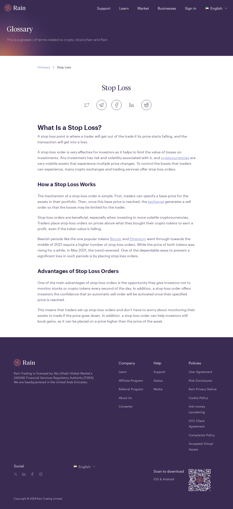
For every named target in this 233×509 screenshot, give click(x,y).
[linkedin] (131, 105)
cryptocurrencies (175, 158)
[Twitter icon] (15, 474)
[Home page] (15, 7)
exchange (156, 201)
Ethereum (138, 239)
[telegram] (101, 105)
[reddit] (146, 105)
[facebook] (116, 105)
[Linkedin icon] (23, 474)
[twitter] (86, 105)
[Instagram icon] (39, 474)
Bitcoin (116, 239)
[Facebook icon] (31, 474)
